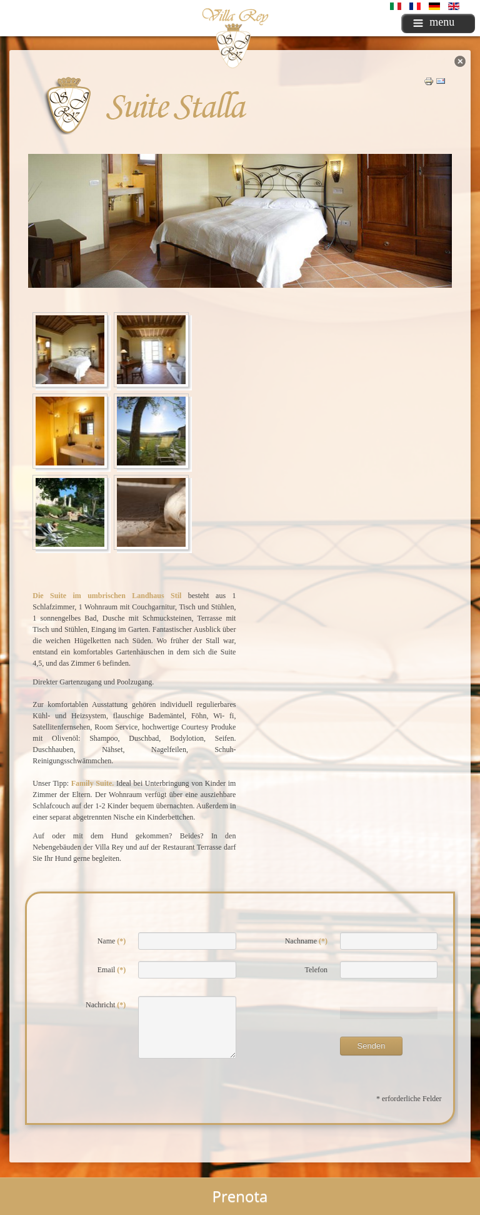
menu (433, 22)
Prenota (240, 1196)
